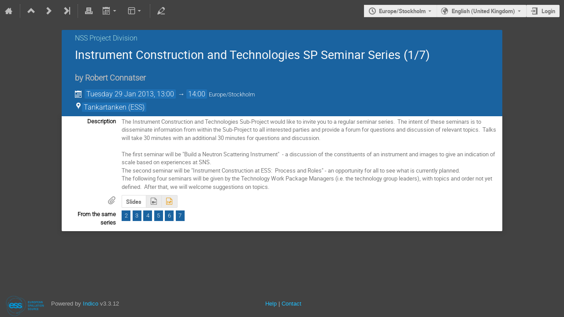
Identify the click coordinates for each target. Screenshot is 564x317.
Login (548, 11)
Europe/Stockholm (402, 11)
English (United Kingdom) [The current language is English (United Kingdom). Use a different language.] (483, 11)
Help (271, 303)
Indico (90, 303)
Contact (291, 303)
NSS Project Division (106, 38)
